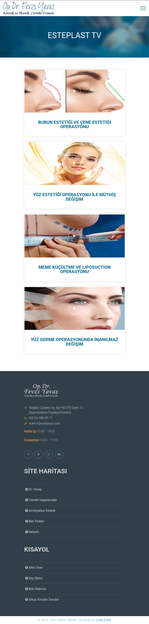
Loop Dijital (103, 620)
